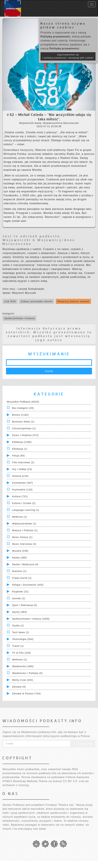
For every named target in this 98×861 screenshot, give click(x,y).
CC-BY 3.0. (70, 781)
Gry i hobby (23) (22, 469)
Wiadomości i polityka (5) (27, 673)
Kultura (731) (20, 496)
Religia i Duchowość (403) (28, 584)
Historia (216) (20, 476)
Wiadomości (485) (23, 666)
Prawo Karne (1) (22, 578)
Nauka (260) (19, 557)
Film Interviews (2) (23, 462)
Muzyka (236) (20, 550)
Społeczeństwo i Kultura (19, 318)
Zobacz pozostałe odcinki (36, 301)
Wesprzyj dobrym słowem (73, 301)
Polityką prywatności (55, 36)
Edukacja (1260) (22, 442)
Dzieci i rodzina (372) (25, 435)
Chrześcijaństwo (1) (24, 428)
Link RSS (10, 301)
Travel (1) (18, 646)
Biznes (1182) (20, 415)
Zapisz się (83, 743)
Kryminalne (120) (22, 489)
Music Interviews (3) (24, 544)
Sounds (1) (18, 598)
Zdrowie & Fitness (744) (26, 693)
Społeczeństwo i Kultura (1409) (31, 618)
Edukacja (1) (19, 448)
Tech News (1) (20, 632)
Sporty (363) (19, 612)
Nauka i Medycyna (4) (25, 564)
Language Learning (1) (25, 510)
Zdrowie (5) (19, 686)
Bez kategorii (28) (23, 408)
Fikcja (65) (18, 455)
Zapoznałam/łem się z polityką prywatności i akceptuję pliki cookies (68, 56)
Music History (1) (22, 537)
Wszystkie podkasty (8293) (23, 401)
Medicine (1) (19, 516)
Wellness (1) (19, 659)
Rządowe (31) (20, 591)
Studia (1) (18, 625)
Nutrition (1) (19, 571)
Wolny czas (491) (22, 680)
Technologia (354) (23, 639)
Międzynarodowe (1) (24, 523)
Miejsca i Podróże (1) (25, 530)
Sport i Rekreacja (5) (24, 605)
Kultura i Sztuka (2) (24, 503)
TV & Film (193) (21, 652)
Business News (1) (23, 421)
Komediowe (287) (22, 482)
